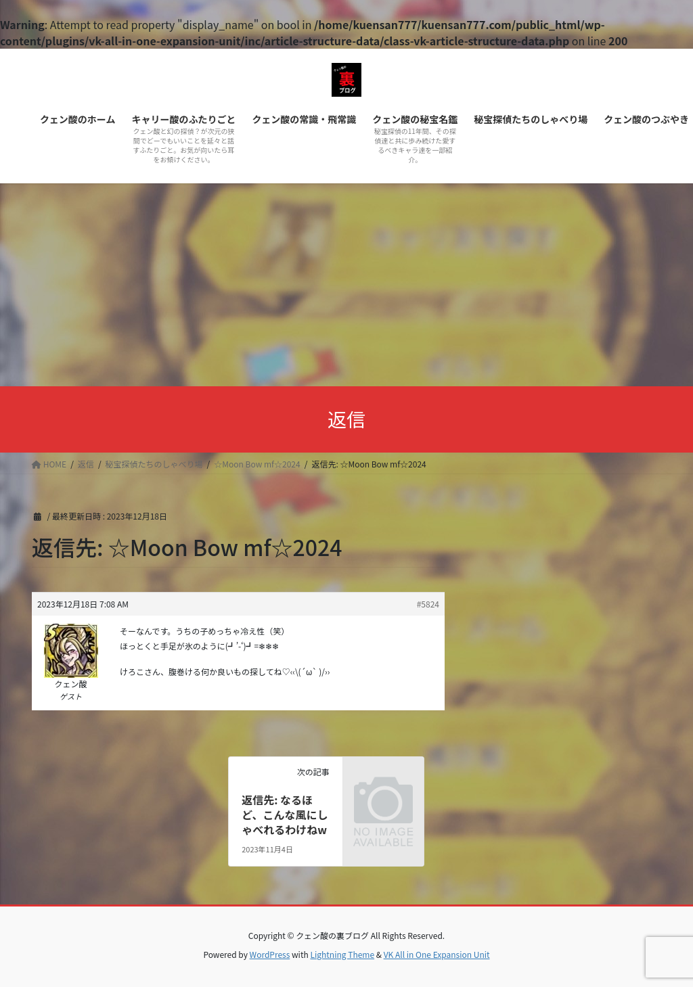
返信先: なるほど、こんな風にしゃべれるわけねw (285, 814)
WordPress (270, 954)
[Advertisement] (346, 285)
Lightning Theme (342, 954)
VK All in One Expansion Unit (437, 954)
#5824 (428, 604)
